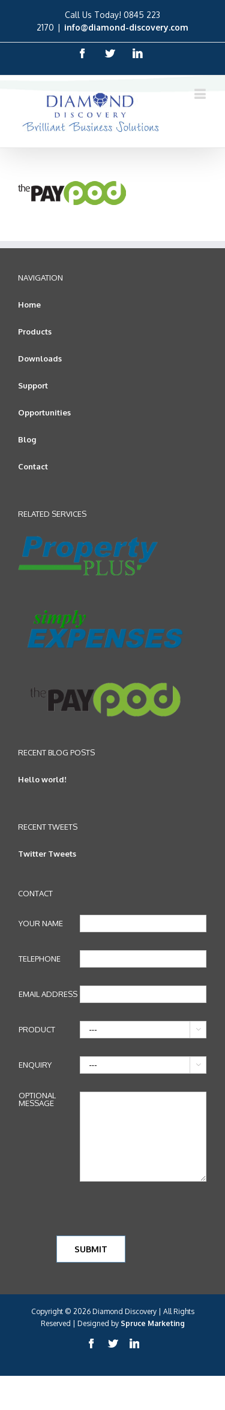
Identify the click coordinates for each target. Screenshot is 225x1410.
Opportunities (44, 412)
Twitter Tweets (47, 853)
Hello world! (42, 779)
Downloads (40, 358)
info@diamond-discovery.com (126, 27)
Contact (33, 466)
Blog (27, 439)
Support (33, 385)
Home (29, 304)
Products (35, 331)
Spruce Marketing (153, 1323)
